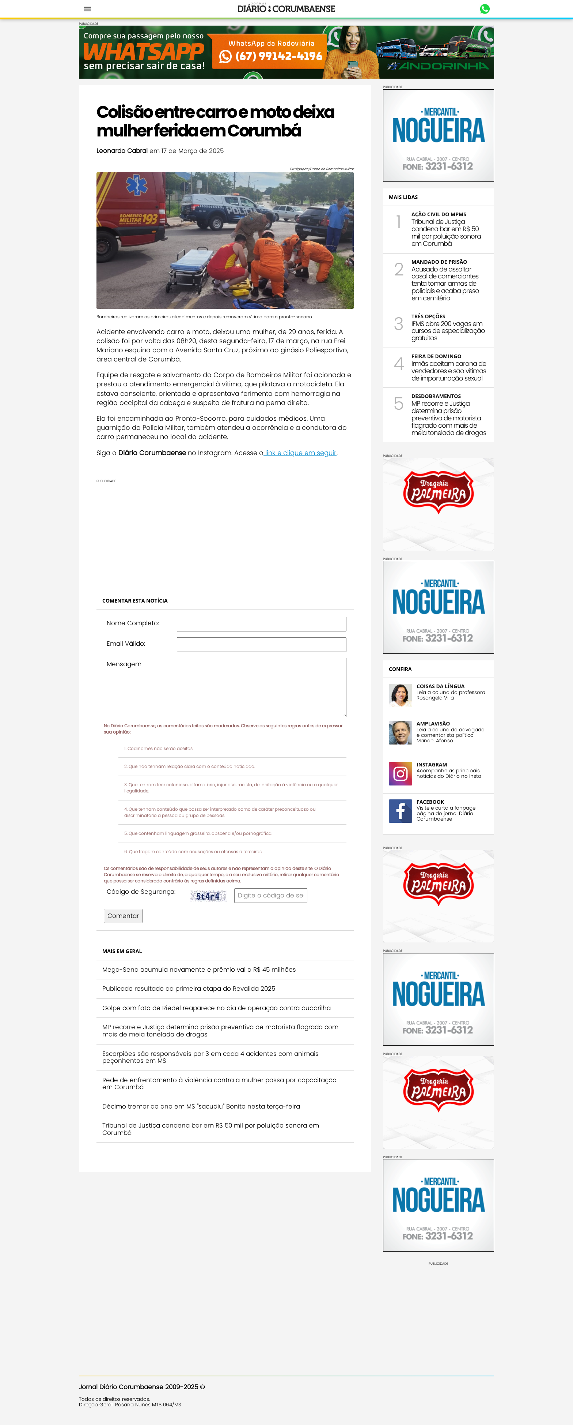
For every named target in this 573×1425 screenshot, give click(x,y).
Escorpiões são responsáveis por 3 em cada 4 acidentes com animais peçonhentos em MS (210, 1057)
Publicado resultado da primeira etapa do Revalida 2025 (188, 988)
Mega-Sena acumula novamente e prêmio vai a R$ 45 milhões (199, 969)
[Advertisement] (225, 534)
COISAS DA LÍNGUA (440, 686)
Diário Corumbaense (286, 8)
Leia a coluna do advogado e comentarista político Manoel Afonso (451, 735)
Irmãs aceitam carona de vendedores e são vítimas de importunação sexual (448, 371)
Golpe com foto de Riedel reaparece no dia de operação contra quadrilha (216, 1008)
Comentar (123, 915)
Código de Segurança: (141, 891)
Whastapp (485, 9)
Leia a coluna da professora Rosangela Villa (451, 695)
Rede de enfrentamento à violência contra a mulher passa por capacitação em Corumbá (219, 1084)
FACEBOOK (430, 801)
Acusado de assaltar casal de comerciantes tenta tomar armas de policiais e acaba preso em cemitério (445, 284)
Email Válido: (126, 643)
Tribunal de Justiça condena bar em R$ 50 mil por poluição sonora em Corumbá (210, 1129)
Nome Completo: (133, 623)
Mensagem (124, 664)
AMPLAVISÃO (433, 723)
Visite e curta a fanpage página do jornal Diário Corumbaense (446, 813)
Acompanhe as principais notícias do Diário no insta (449, 773)
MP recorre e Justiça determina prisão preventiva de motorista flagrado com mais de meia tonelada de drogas (220, 1031)
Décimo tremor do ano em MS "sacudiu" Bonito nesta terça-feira (201, 1106)
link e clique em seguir (300, 452)
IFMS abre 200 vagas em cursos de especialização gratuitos (448, 331)
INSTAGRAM (432, 764)
